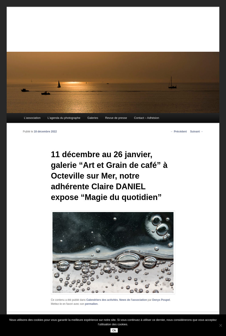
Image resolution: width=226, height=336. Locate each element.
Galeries (92, 118)
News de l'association (133, 299)
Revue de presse (116, 118)
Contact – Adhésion (146, 118)
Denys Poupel (161, 299)
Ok (114, 330)
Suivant (196, 131)
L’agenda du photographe (64, 118)
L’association (32, 118)
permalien (91, 303)
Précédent (178, 131)
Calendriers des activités (102, 299)
